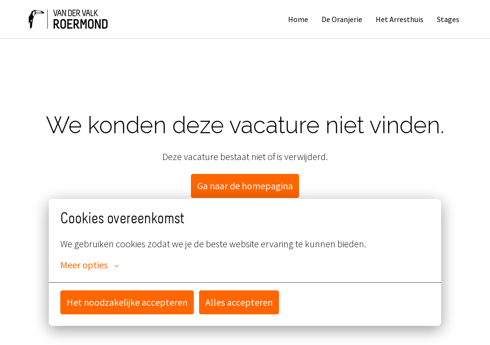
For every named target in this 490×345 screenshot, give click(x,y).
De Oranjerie (342, 19)
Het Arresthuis (399, 19)
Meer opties (89, 265)
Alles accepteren (239, 302)
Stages (448, 19)
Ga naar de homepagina (245, 186)
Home (298, 19)
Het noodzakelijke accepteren (127, 302)
